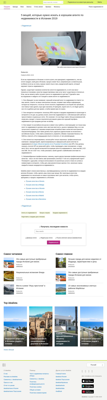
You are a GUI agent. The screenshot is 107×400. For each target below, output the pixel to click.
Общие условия (35, 390)
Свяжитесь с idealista (37, 379)
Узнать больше (9, 349)
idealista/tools (60, 385)
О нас (6, 373)
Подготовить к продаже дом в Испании (33, 216)
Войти (100, 2)
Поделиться (26, 26)
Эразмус (48, 7)
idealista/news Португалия (12, 391)
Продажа (7, 7)
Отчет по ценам (9, 385)
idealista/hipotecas (62, 382)
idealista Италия (61, 376)
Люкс (22, 7)
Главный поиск (61, 373)
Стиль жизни (38, 7)
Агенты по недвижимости (29, 213)
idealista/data (60, 388)
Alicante (41, 188)
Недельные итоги (46, 238)
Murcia (41, 192)
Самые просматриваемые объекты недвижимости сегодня (64, 339)
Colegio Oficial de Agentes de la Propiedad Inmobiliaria (50, 144)
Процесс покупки (45, 213)
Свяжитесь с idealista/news (13, 379)
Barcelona (42, 199)
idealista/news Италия (11, 388)
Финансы (57, 7)
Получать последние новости (54, 227)
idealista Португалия (62, 379)
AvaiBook (59, 391)
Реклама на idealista (10, 376)
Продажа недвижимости (60, 213)
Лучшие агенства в (32, 185)
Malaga (41, 185)
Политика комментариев (38, 393)
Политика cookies (36, 387)
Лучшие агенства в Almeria (35, 181)
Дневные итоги (31, 238)
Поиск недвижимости (96, 7)
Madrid (41, 195)
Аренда (15, 7)
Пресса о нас (8, 382)
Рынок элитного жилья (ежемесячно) (69, 238)
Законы (28, 7)
